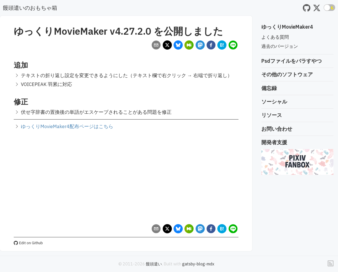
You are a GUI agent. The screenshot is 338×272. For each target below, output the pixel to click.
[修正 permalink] (11, 101)
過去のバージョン (279, 46)
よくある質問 (275, 37)
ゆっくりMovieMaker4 (287, 27)
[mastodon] (200, 45)
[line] (233, 45)
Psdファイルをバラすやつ (291, 61)
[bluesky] (178, 45)
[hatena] (222, 45)
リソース (271, 115)
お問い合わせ (276, 129)
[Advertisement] (126, 177)
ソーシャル (274, 101)
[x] (167, 45)
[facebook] (211, 45)
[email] (156, 45)
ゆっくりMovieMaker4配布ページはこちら (67, 126)
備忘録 (269, 88)
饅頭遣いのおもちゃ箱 (30, 7)
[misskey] (189, 45)
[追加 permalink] (11, 65)
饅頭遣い (154, 264)
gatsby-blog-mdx (198, 264)
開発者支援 (274, 142)
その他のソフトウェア (287, 74)
